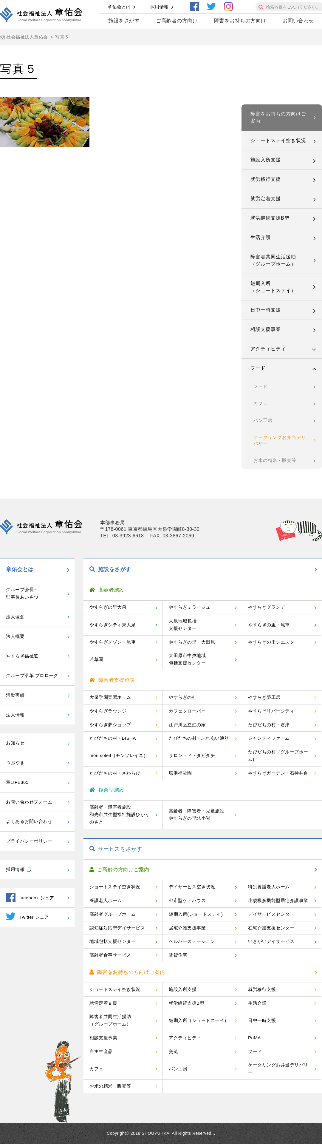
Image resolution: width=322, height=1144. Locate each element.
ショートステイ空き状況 (278, 140)
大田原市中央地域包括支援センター (187, 659)
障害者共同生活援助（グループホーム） (273, 260)
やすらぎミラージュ (189, 607)
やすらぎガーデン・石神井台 (278, 772)
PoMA (254, 1037)
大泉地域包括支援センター (182, 624)
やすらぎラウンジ (107, 710)
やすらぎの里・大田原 (192, 642)
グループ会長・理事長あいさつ (22, 593)
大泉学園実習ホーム (110, 697)
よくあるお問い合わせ (29, 821)
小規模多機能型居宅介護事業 (278, 900)
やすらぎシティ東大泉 (112, 624)
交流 (173, 1051)
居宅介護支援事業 (187, 927)
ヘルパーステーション (192, 941)
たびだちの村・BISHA (112, 738)
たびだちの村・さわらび (114, 772)
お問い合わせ (298, 21)
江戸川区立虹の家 (187, 724)
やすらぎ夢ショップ (110, 724)
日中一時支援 (265, 309)
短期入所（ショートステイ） (273, 287)
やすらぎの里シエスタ (271, 642)
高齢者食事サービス (110, 955)
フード (258, 368)
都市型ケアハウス (187, 900)
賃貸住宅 (178, 955)
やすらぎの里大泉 (107, 607)
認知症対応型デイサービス (117, 927)
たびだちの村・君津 (269, 724)
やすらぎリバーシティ (271, 710)
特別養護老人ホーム (269, 886)
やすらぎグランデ (266, 607)
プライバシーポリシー (29, 841)
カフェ (260, 403)
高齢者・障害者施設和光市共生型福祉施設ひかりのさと (119, 814)
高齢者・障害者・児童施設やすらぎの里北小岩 (196, 814)
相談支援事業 (265, 329)
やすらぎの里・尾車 (269, 624)
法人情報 (15, 714)
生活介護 (260, 237)
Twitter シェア (27, 916)
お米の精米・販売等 (274, 460)
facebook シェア (30, 897)
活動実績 (15, 695)
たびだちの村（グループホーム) (278, 755)
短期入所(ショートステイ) (196, 914)
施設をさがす (124, 21)
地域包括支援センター (112, 941)
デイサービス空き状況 (192, 886)
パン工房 (263, 420)
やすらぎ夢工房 (264, 697)
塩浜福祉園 (180, 772)
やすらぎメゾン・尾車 (112, 642)
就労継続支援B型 (270, 218)
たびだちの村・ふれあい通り (199, 738)
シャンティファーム (269, 738)
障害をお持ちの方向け (240, 21)
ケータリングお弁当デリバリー (279, 440)
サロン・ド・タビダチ (192, 755)
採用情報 (159, 6)
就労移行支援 (265, 179)
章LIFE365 (17, 782)
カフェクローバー (187, 710)
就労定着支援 (265, 198)
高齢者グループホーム (112, 914)
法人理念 (15, 616)
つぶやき (15, 762)
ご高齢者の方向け (177, 21)
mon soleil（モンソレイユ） (118, 755)
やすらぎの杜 (182, 697)
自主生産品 (101, 1051)
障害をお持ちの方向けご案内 (278, 117)
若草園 (96, 659)
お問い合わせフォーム (29, 801)
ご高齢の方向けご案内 (119, 869)
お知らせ (15, 742)
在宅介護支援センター (271, 927)
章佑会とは (119, 6)
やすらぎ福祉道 (22, 655)
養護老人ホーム (105, 900)
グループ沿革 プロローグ (32, 675)
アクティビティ (268, 348)
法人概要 (15, 636)
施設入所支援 (265, 159)
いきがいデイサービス (271, 941)
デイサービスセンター (271, 914)
